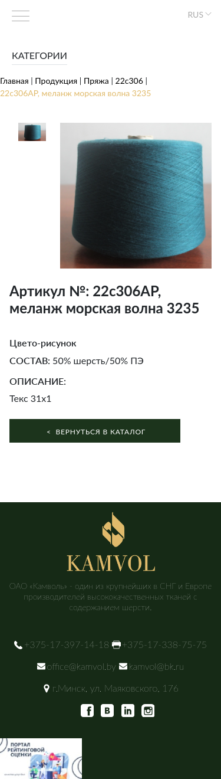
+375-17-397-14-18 (66, 644)
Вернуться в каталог (95, 431)
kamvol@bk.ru (156, 666)
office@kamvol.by (81, 666)
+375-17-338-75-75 (164, 644)
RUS (195, 14)
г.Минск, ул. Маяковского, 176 (115, 687)
